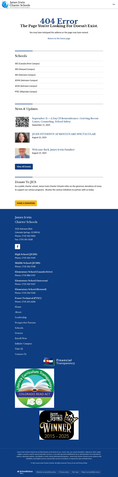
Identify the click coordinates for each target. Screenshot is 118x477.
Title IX (19, 349)
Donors (19, 333)
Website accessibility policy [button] (46, 472)
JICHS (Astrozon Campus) (26, 86)
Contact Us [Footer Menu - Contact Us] (20, 354)
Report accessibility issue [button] (91, 472)
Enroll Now (21, 338)
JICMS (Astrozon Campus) (26, 80)
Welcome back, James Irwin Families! (53, 149)
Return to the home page (59, 38)
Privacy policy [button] (64, 472)
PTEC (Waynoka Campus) (26, 91)
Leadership (21, 317)
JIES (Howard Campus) (25, 69)
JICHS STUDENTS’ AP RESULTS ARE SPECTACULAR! (64, 134)
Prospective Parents (25, 322)
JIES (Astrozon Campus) (25, 74)
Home (18, 307)
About (18, 312)
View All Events (24, 166)
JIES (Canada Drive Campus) (27, 63)
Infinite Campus (23, 343)
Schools (21, 56)
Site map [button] (75, 472)
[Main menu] (113, 4)
